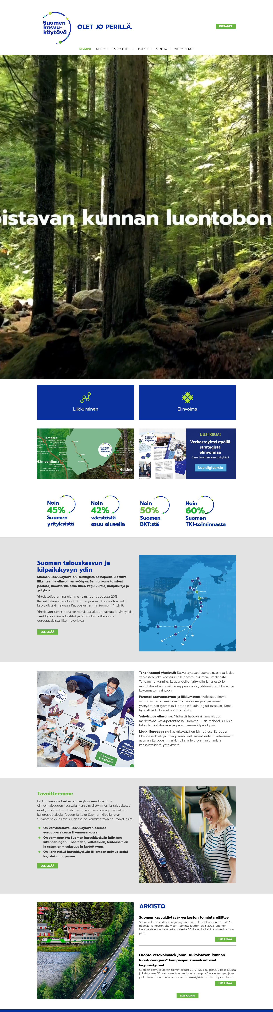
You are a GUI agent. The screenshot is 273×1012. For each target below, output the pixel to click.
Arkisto (161, 49)
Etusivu (85, 49)
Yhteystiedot (184, 49)
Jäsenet (143, 49)
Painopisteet (121, 49)
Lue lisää (47, 632)
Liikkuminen (85, 409)
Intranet (225, 26)
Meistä (101, 49)
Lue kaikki (187, 996)
